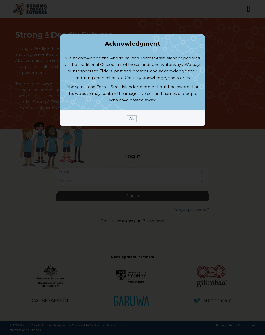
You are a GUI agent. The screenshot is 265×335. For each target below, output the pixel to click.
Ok (132, 153)
